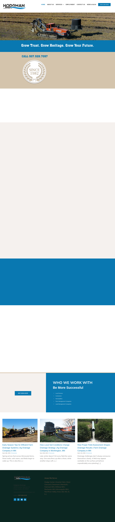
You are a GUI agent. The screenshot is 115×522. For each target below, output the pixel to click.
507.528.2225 (22, 495)
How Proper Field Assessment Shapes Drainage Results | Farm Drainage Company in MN (93, 448)
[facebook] (15, 499)
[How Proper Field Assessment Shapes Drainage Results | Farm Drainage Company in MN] (95, 430)
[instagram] (18, 499)
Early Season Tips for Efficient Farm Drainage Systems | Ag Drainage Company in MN (17, 448)
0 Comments (14, 453)
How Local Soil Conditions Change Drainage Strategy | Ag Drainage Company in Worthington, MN (54, 448)
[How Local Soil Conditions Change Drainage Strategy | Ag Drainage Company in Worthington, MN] (57, 430)
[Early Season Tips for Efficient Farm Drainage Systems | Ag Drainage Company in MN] (20, 430)
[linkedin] (25, 499)
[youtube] (21, 499)
